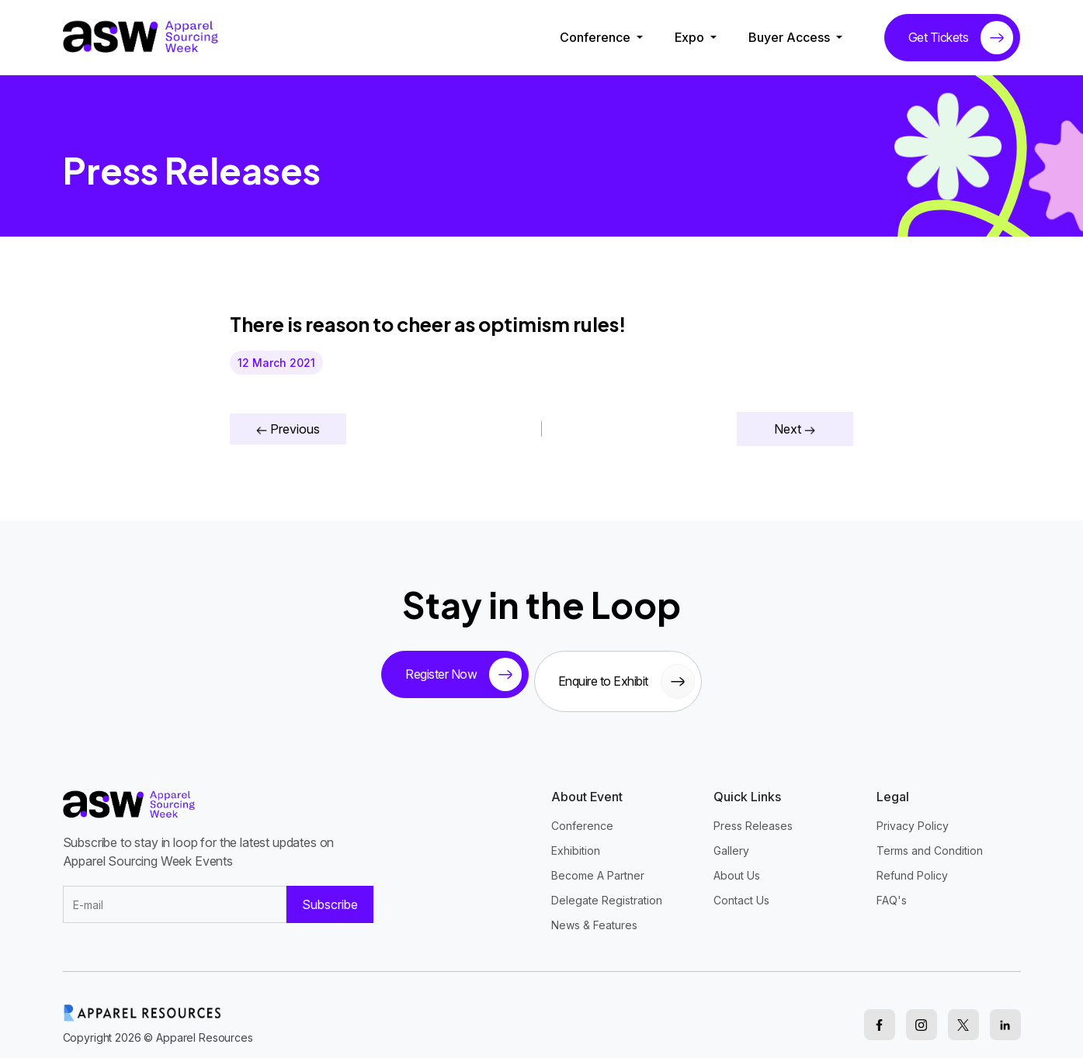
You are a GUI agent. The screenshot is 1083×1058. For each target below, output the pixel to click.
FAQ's (891, 887)
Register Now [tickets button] (456, 675)
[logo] (140, 36)
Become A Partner (597, 863)
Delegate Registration (606, 887)
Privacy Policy (912, 813)
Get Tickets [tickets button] (961, 37)
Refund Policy (912, 863)
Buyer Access (790, 37)
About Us (736, 863)
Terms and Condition (929, 838)
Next (794, 429)
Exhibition (575, 838)
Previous (288, 429)
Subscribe (330, 893)
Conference (596, 37)
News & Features (594, 912)
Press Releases (753, 813)
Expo (691, 37)
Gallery (731, 838)
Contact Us (741, 887)
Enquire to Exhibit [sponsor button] (632, 675)
